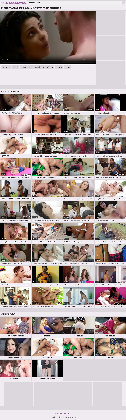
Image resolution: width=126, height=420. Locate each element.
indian (60, 67)
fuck (16, 67)
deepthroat (48, 67)
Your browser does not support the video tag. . (48, 37)
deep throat (35, 67)
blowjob (7, 67)
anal (24, 67)
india (68, 67)
